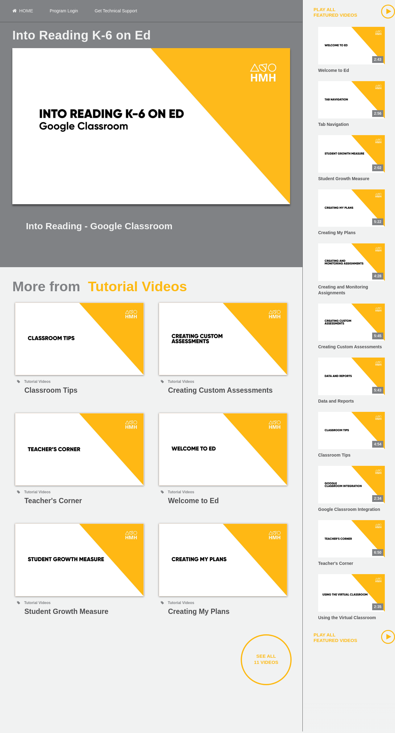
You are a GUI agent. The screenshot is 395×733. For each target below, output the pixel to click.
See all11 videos (266, 660)
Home (22, 11)
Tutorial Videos (137, 288)
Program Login (64, 11)
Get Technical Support (116, 11)
